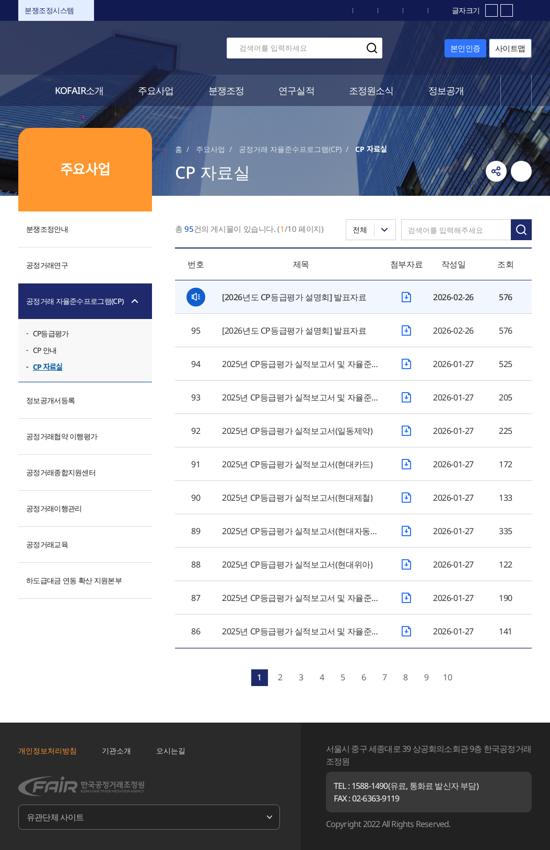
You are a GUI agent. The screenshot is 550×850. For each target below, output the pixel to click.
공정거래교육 (47, 544)
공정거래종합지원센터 (61, 472)
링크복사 (496, 171)
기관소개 (116, 750)
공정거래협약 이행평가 (61, 436)
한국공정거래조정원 (91, 48)
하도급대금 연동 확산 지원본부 (74, 580)
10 (447, 677)
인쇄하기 (521, 171)
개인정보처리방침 (47, 750)
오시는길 (170, 750)
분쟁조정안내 (47, 229)
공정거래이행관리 (53, 508)
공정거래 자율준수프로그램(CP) (74, 301)
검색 (372, 48)
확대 (491, 10)
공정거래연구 (47, 265)
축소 (506, 10)
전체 (360, 229)
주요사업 (210, 149)
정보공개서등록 (50, 400)
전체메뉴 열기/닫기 (516, 90)
